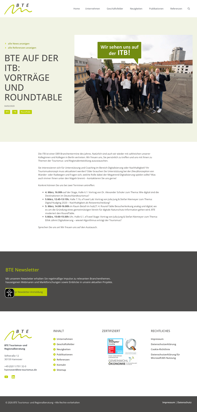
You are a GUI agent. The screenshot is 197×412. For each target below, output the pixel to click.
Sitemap (61, 369)
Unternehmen (94, 8)
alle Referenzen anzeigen (22, 47)
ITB (15, 112)
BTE (7, 112)
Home (76, 8)
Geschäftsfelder (117, 8)
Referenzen (176, 8)
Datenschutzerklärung (163, 344)
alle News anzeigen (19, 43)
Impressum (157, 339)
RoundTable (25, 112)
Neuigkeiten (138, 8)
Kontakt (61, 364)
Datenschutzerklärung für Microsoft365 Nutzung (165, 356)
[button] (189, 8)
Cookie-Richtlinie (160, 349)
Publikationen (158, 8)
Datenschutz (184, 402)
